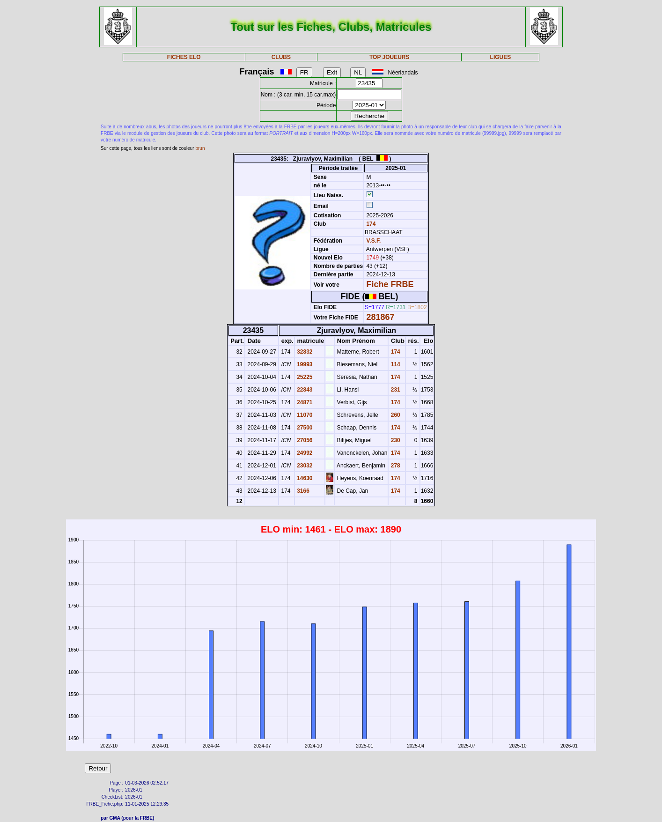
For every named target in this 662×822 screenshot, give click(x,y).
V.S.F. (373, 240)
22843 (304, 389)
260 (394, 415)
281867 (380, 317)
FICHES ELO (184, 57)
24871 (304, 402)
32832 (304, 351)
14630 (304, 478)
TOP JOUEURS (389, 57)
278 (394, 465)
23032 (304, 465)
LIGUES (500, 57)
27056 (304, 440)
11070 (304, 415)
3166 (302, 491)
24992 (304, 453)
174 (370, 224)
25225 (304, 377)
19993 (304, 364)
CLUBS (281, 57)
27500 (304, 427)
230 (394, 440)
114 (394, 364)
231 (394, 389)
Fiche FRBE (389, 284)
